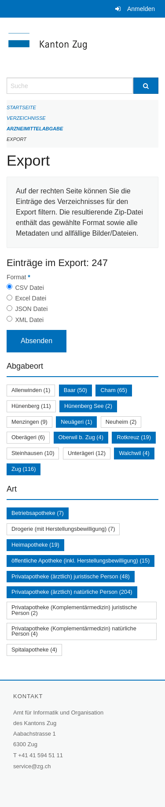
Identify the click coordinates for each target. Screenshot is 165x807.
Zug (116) (23, 469)
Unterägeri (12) (87, 453)
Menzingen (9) (29, 421)
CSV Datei (29, 287)
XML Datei (29, 319)
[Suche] (146, 86)
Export (16, 139)
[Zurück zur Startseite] (82, 47)
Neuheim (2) (121, 421)
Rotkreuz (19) (134, 437)
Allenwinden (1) (30, 390)
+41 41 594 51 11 (40, 755)
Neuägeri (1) (76, 421)
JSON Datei (31, 308)
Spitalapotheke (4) (34, 649)
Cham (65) (113, 390)
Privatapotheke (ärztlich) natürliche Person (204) (71, 592)
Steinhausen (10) (32, 453)
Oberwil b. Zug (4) (81, 437)
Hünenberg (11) (31, 406)
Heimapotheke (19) (35, 544)
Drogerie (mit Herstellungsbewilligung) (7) (63, 529)
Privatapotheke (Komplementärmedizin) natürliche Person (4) (73, 631)
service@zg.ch (32, 766)
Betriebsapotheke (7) (37, 513)
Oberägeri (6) (28, 437)
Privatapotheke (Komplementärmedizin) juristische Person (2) (74, 610)
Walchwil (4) (134, 453)
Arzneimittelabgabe (35, 128)
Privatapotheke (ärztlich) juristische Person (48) (70, 576)
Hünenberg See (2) (88, 406)
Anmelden (141, 8)
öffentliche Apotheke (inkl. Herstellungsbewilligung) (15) (80, 560)
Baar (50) (75, 390)
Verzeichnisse (26, 118)
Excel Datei (30, 298)
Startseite (21, 107)
